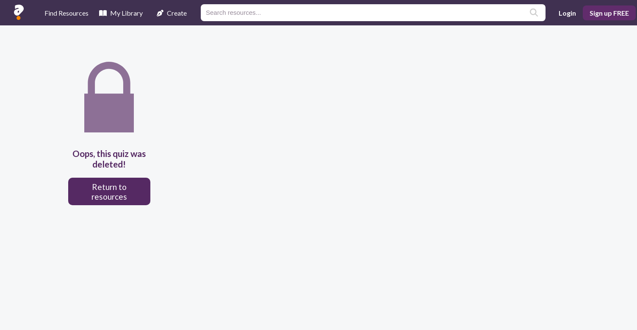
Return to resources (109, 191)
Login (567, 13)
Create (172, 13)
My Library (121, 13)
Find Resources (66, 13)
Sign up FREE (609, 13)
